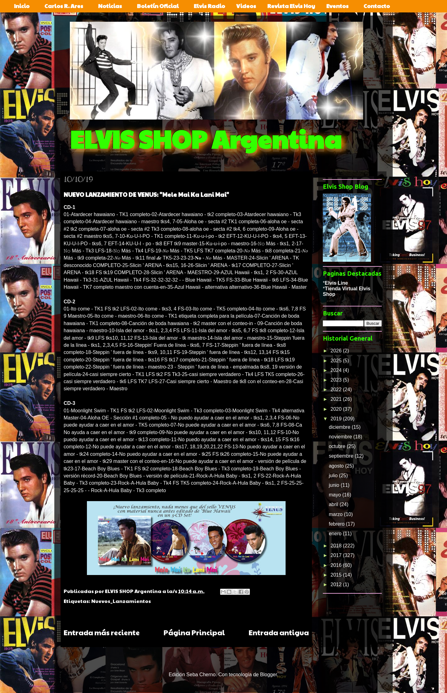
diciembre (340, 427)
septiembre (342, 456)
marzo (336, 514)
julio (334, 475)
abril (334, 504)
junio (335, 485)
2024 (337, 370)
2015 (337, 575)
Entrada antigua (279, 632)
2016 (337, 565)
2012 (337, 584)
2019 (337, 418)
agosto (337, 466)
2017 (337, 555)
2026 (337, 350)
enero (336, 533)
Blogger (268, 674)
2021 (337, 399)
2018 (337, 545)
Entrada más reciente (102, 632)
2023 (337, 380)
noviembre (341, 436)
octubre (338, 446)
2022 (337, 389)
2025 (337, 360)
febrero (337, 524)
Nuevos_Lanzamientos (121, 601)
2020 (337, 409)
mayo (335, 494)
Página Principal (194, 632)
